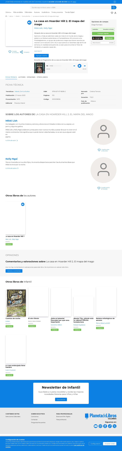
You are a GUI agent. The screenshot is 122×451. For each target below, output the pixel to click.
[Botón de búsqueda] (113, 7)
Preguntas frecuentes (38, 422)
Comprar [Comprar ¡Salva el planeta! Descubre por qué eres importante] (54, 329)
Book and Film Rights (63, 416)
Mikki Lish (11, 120)
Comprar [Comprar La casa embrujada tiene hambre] (9, 375)
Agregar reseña (41, 56)
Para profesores (61, 419)
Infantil (17, 91)
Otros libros (42, 77)
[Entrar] (114, 13)
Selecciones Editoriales (13, 416)
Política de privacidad (88, 439)
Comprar (109, 38)
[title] (100, 416)
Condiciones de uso (56, 439)
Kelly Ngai (11, 159)
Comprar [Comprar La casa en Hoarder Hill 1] (9, 244)
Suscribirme (61, 399)
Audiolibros (46, 12)
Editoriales (28, 12)
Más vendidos (18, 12)
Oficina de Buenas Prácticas (107, 439)
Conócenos (34, 416)
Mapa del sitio (42, 439)
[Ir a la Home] (6, 16)
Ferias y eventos (57, 12)
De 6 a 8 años (25, 91)
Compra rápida (103, 33)
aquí (74, 2)
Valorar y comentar (14, 271)
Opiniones (31, 77)
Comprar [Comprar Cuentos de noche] (9, 326)
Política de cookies (72, 439)
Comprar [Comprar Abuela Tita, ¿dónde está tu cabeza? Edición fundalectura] (77, 329)
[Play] (29, 22)
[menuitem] (8, 12)
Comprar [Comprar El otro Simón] (32, 326)
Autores (37, 12)
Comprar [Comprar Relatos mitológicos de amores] (100, 328)
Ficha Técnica (11, 77)
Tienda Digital (69, 12)
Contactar (34, 419)
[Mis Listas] (111, 13)
